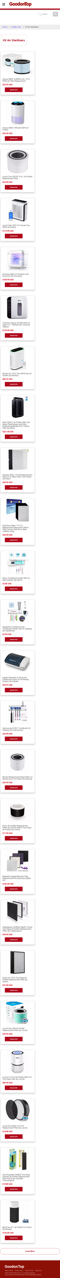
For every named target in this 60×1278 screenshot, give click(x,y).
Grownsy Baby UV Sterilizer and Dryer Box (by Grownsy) (15, 275)
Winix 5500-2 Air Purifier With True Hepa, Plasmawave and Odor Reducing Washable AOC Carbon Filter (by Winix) (16, 425)
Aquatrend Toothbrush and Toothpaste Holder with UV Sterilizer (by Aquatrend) (17, 629)
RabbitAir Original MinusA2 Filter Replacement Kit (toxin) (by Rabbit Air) (16, 878)
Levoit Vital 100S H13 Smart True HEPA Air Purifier (16, 226)
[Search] (55, 14)
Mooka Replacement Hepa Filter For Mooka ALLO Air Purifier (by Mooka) (17, 778)
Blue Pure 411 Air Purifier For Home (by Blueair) (17, 1228)
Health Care (16, 27)
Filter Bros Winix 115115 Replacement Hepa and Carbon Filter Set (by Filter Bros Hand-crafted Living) (15, 528)
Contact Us (38, 1270)
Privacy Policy (19, 1270)
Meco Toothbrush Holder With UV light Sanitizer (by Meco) (16, 579)
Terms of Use (29, 1270)
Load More (30, 1251)
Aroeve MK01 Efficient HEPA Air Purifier (15, 129)
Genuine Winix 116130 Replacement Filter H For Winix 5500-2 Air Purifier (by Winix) (17, 477)
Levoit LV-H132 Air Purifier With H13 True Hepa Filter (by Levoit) (17, 1078)
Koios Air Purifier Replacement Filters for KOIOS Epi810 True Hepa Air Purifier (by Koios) (16, 828)
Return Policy (9, 1270)
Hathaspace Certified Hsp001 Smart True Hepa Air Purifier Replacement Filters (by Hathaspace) (17, 929)
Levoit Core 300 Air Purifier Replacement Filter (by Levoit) (14, 1029)
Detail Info (14, 90)
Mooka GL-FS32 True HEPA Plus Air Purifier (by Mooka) (17, 374)
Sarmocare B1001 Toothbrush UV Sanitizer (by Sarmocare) (16, 729)
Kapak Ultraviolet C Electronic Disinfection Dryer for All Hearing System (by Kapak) (15, 679)
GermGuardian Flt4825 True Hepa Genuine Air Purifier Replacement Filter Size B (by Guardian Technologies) (16, 1178)
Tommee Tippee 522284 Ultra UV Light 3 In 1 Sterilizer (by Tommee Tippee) (16, 325)
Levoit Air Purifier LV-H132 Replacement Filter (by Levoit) (14, 1127)
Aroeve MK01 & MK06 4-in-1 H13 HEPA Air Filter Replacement (16, 80)
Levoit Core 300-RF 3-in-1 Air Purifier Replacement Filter (17, 177)
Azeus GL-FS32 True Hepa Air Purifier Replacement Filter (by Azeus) (14, 980)
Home (4, 27)
